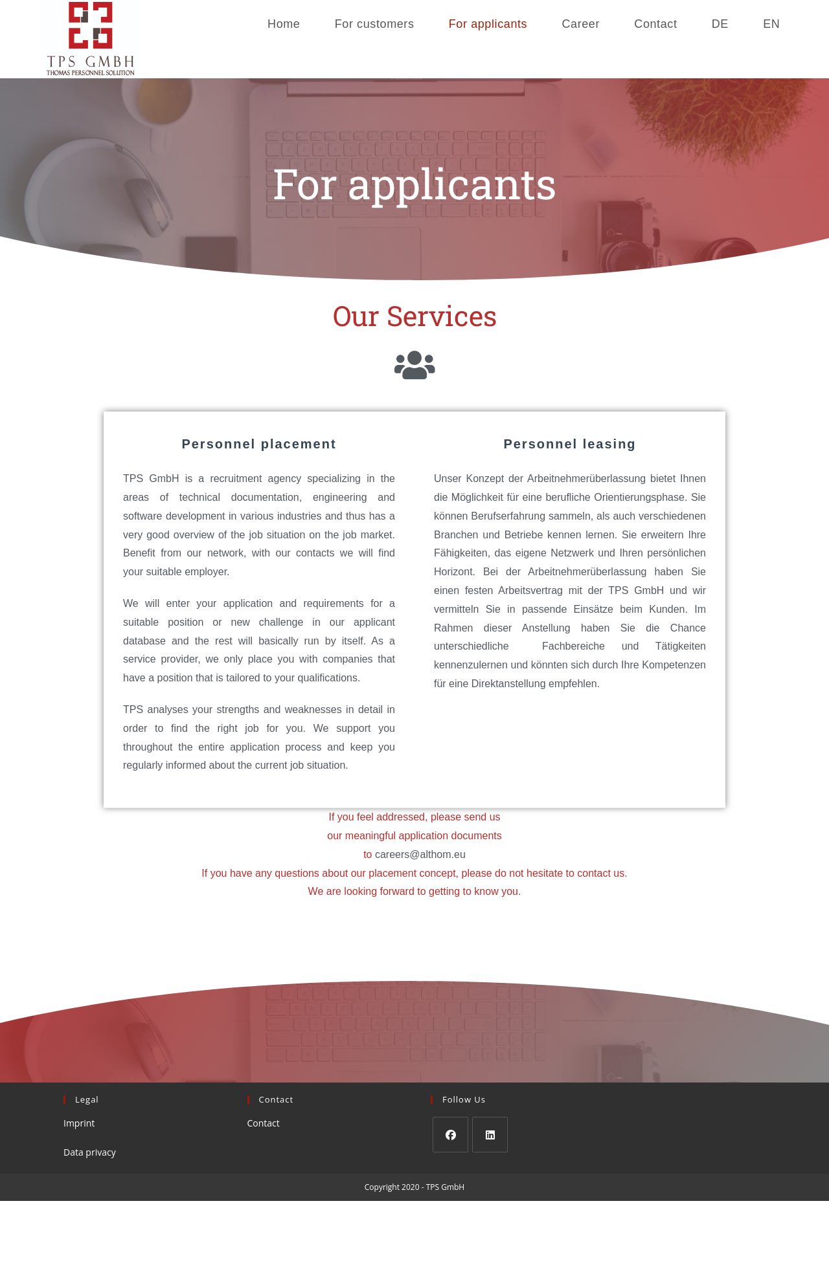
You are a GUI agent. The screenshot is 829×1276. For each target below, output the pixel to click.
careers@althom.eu (420, 854)
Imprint (79, 1123)
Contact (263, 1123)
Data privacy (89, 1152)
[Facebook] (450, 1134)
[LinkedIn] (490, 1134)
